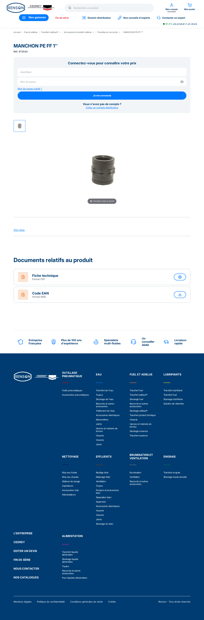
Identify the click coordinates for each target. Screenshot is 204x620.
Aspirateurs (67, 485)
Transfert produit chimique (143, 415)
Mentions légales (23, 601)
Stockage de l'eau (105, 399)
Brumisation (135, 472)
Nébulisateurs (69, 494)
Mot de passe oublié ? (30, 88)
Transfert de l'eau (104, 390)
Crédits (112, 601)
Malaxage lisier (103, 477)
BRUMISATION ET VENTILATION (141, 456)
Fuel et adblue (30, 32)
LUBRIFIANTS (172, 374)
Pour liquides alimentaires (74, 577)
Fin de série (62, 17)
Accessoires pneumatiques (75, 394)
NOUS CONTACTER (26, 568)
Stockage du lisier (104, 523)
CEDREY (19, 542)
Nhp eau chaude (70, 477)
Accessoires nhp (70, 490)
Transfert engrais (172, 472)
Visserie (100, 435)
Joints (99, 424)
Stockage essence (139, 431)
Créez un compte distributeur (102, 107)
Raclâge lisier (102, 472)
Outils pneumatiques (72, 390)
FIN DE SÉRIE (22, 559)
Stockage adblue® (139, 410)
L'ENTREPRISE (23, 533)
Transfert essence (139, 435)
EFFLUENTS (103, 456)
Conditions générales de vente (86, 601)
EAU (99, 374)
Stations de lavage (71, 481)
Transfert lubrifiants (173, 390)
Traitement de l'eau (105, 410)
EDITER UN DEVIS (25, 551)
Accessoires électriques (108, 415)
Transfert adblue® (138, 394)
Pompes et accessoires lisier (107, 491)
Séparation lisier (103, 497)
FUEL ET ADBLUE (141, 374)
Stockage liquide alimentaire (70, 560)
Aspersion (101, 501)
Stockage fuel (136, 399)
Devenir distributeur (96, 17)
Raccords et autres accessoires (105, 405)
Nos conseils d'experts (134, 18)
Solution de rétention (174, 403)
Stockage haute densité (175, 477)
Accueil (17, 32)
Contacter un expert (171, 17)
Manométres (102, 419)
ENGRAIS (170, 456)
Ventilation (101, 481)
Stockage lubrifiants (173, 399)
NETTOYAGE (70, 456)
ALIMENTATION (72, 536)
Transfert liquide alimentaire (70, 553)
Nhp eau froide (69, 472)
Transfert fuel (136, 390)
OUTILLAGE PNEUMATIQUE (72, 374)
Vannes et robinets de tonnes (107, 429)
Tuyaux (99, 394)
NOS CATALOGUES (26, 577)
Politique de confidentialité (51, 601)
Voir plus (19, 230)
